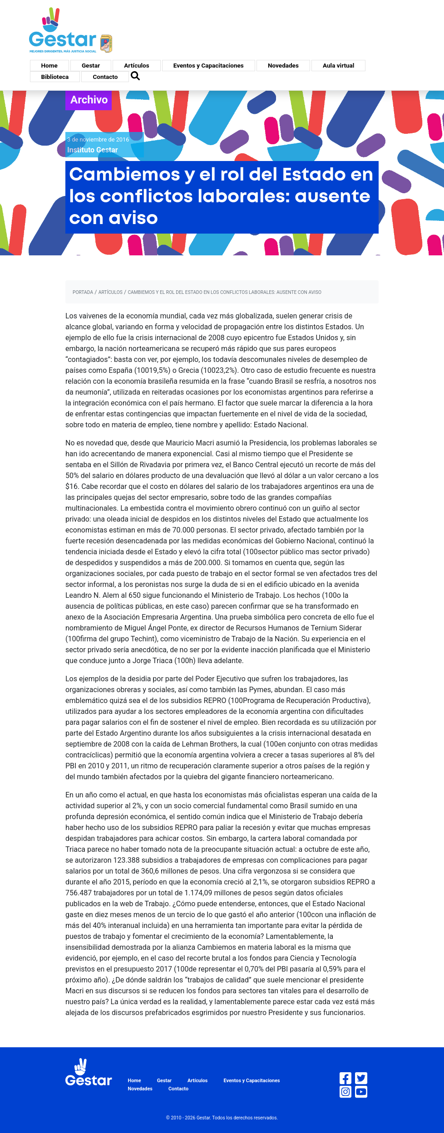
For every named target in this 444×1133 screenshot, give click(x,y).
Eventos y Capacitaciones (208, 65)
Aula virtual (338, 65)
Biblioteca (55, 76)
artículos (111, 292)
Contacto (105, 76)
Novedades (283, 65)
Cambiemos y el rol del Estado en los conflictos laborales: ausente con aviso (224, 292)
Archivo (89, 99)
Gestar (91, 65)
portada (83, 292)
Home (49, 65)
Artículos (136, 65)
